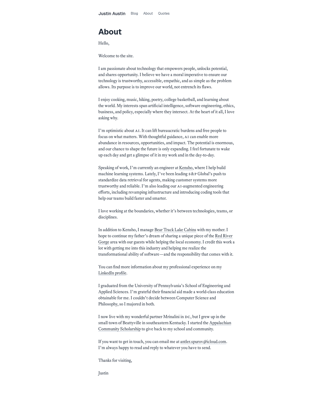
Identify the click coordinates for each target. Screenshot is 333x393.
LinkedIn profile (112, 272)
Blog (134, 13)
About (148, 13)
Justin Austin (111, 13)
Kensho (186, 167)
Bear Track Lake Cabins (175, 229)
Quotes (164, 13)
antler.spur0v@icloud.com (203, 341)
